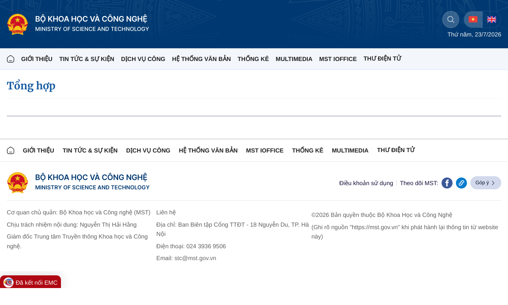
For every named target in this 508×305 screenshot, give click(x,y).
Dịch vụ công (143, 58)
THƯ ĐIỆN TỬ (382, 58)
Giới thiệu (36, 58)
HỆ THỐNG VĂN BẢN (201, 58)
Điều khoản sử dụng (366, 183)
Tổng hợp (31, 85)
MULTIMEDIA (294, 58)
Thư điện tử (396, 150)
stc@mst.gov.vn (195, 258)
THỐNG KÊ (253, 58)
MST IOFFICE (338, 58)
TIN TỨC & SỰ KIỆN (86, 58)
